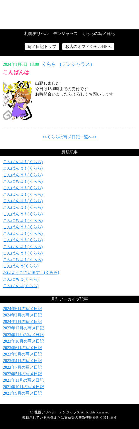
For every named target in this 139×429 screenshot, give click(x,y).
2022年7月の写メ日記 (22, 367)
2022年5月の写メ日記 (22, 374)
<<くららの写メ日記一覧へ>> (69, 137)
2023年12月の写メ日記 (23, 328)
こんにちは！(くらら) (23, 181)
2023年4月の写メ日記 (22, 360)
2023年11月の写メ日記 (23, 335)
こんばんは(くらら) (20, 266)
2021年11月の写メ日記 (23, 380)
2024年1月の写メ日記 (22, 321)
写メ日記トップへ (69, 14)
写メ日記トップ (42, 46)
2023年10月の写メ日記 (23, 341)
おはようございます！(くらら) (31, 272)
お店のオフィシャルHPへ (88, 46)
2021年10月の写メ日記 (23, 387)
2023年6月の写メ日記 (22, 348)
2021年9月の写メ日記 (22, 393)
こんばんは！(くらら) (23, 162)
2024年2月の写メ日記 (22, 315)
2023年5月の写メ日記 (22, 354)
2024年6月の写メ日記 (22, 308)
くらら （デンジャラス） (68, 64)
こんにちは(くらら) (20, 279)
